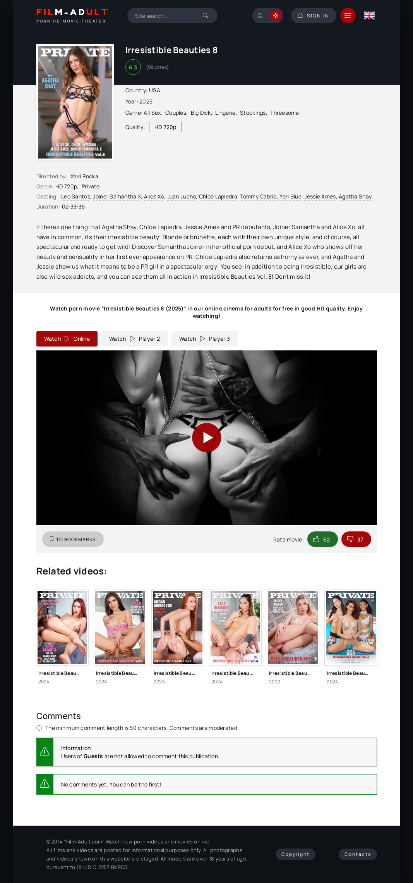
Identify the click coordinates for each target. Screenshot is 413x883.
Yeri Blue (290, 196)
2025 (146, 101)
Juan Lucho (181, 196)
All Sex (152, 112)
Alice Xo (154, 196)
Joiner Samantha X (117, 196)
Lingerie (225, 112)
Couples (175, 112)
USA (154, 90)
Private (91, 186)
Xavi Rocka (84, 176)
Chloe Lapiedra (218, 196)
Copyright (295, 854)
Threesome (284, 112)
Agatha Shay (355, 196)
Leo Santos (75, 196)
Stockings (253, 112)
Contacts (357, 854)
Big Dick (201, 112)
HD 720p (66, 186)
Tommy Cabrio (258, 196)
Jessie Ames (320, 196)
